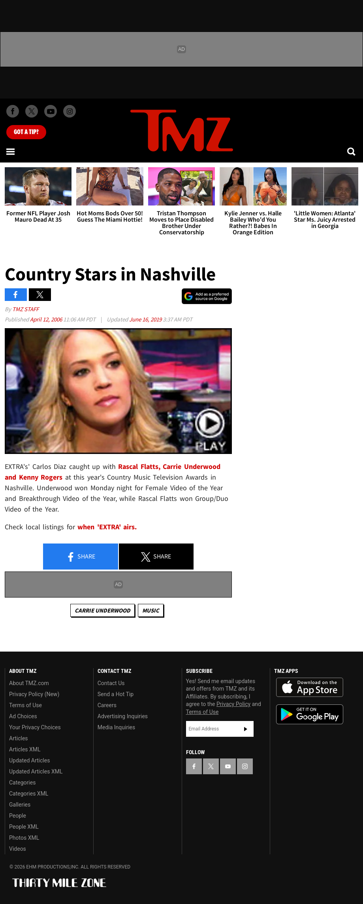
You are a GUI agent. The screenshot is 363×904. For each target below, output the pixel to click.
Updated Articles (29, 760)
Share (80, 557)
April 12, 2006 (46, 319)
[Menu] (11, 151)
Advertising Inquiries (123, 716)
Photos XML (24, 838)
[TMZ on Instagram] (69, 111)
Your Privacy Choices (35, 727)
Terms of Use (25, 705)
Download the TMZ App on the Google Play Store (309, 714)
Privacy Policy (233, 704)
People (17, 815)
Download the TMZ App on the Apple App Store (309, 687)
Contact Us (111, 683)
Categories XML (28, 793)
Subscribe (246, 729)
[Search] (352, 151)
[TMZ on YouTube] (228, 766)
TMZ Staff (25, 309)
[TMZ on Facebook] (12, 111)
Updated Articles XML (35, 771)
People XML (24, 827)
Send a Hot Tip (116, 694)
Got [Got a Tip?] (26, 132)
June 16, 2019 (146, 319)
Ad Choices (23, 716)
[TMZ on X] (31, 111)
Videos (17, 849)
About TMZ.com (29, 683)
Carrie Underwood (102, 610)
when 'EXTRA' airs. (107, 526)
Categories (22, 782)
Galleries (19, 804)
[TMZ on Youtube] (50, 111)
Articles (18, 738)
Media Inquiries (116, 727)
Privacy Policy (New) (34, 694)
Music (150, 610)
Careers (107, 705)
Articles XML (25, 749)
